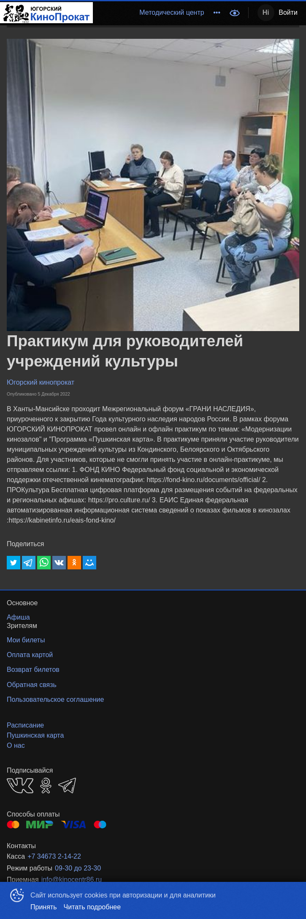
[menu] (159, 12)
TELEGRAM (67, 785)
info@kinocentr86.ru (71, 879)
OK (45, 785)
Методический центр (171, 12)
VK (20, 785)
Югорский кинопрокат (40, 382)
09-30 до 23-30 (78, 868)
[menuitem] (171, 12)
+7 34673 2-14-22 (54, 856)
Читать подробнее (92, 907)
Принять (43, 907)
